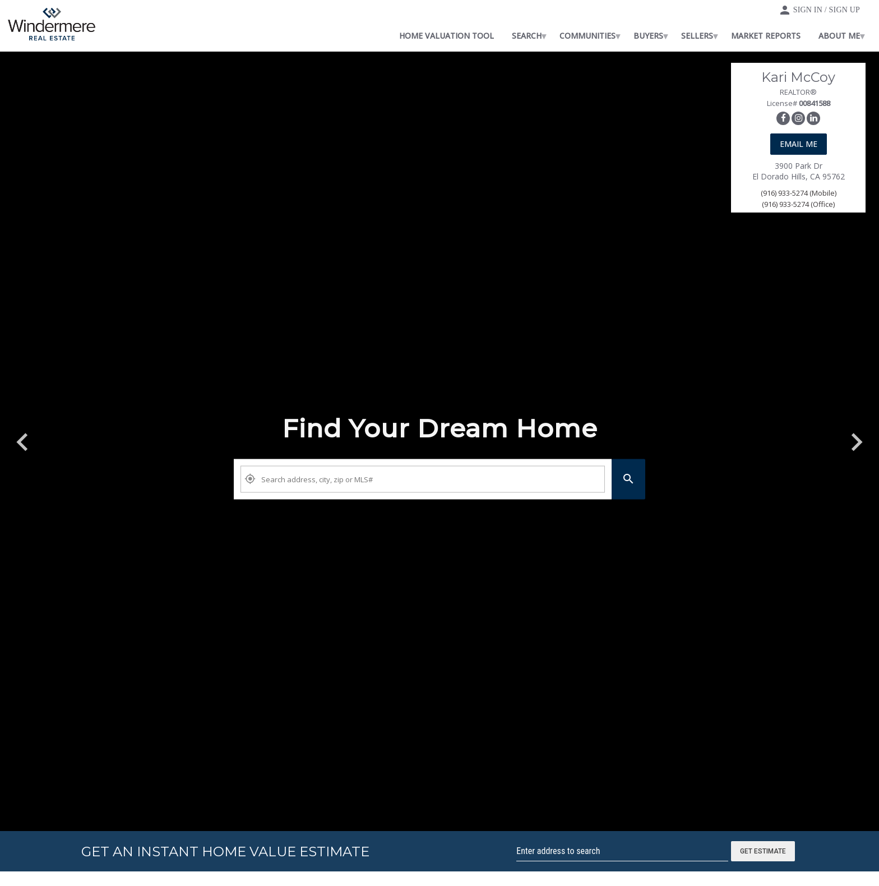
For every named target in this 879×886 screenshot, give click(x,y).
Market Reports (803, 35)
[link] (52, 26)
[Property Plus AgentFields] (422, 479)
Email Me (798, 144)
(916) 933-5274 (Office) (798, 204)
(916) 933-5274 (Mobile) (798, 193)
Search (564, 35)
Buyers (685, 35)
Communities (624, 35)
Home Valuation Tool (483, 35)
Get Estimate (763, 851)
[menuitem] (483, 36)
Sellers (734, 35)
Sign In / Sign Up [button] (826, 10)
